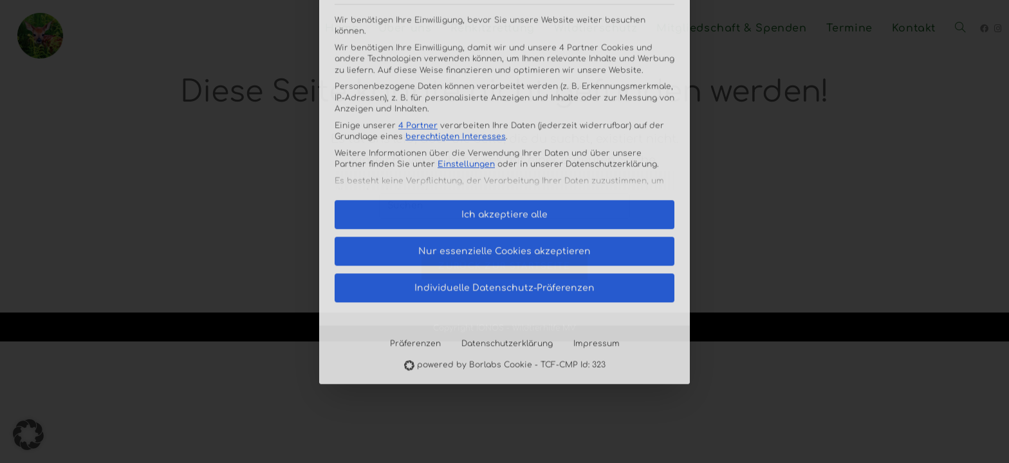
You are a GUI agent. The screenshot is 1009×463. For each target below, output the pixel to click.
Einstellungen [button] (466, 57)
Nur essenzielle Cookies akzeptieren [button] (504, 144)
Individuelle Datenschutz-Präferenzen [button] (504, 181)
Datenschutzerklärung (507, 236)
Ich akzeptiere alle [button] (504, 108)
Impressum (596, 236)
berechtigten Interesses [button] (455, 30)
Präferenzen (415, 236)
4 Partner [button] (418, 18)
